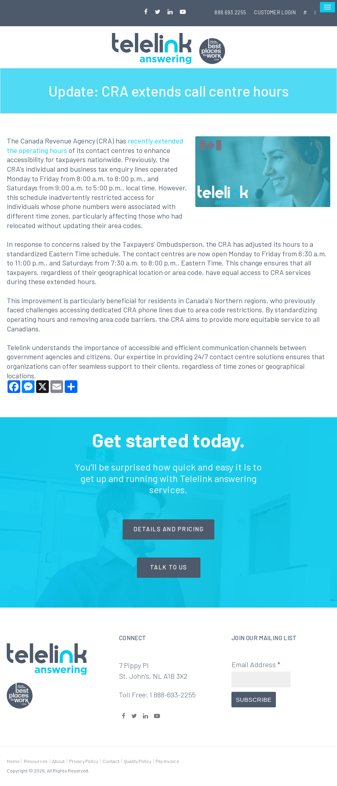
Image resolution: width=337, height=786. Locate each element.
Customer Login (275, 12)
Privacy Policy (83, 761)
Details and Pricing (168, 528)
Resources (36, 761)
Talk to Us (168, 567)
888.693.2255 (230, 12)
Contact (110, 761)
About (58, 761)
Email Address (255, 664)
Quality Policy (137, 761)
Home (13, 761)
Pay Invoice (167, 761)
